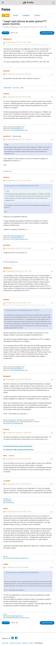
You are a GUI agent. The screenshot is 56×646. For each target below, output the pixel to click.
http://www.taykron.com (17, 126)
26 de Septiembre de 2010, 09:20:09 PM (17, 379)
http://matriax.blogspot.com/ (20, 130)
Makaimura (7, 39)
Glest (21, 87)
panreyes (6, 245)
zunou (5, 508)
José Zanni (16, 87)
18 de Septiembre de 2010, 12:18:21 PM (17, 271)
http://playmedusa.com (12, 421)
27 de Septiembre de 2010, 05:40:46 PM (17, 459)
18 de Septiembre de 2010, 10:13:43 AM (17, 139)
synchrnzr (7, 136)
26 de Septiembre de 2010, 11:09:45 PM (17, 433)
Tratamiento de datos (15, 643)
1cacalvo (6, 481)
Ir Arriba (5, 622)
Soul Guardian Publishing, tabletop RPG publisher (18, 446)
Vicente (6, 429)
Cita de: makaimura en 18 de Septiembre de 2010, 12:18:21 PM (22, 310)
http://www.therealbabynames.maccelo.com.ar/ (16, 617)
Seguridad (25, 643)
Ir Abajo (5, 32)
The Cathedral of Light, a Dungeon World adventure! (18, 449)
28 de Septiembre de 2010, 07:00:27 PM (17, 512)
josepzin (6, 71)
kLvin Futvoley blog (8, 502)
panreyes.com (14, 262)
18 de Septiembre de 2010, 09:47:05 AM (17, 97)
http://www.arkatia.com (17, 128)
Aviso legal (5, 643)
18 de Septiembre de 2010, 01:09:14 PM (17, 303)
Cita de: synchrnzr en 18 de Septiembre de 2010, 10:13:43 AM (22, 185)
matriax (6, 94)
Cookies (31, 643)
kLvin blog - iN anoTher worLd (7, 499)
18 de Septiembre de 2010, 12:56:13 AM (17, 42)
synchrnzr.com (7, 171)
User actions (47, 33)
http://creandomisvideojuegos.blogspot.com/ (16, 558)
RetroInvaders (8, 87)
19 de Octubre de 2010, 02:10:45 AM (15, 567)
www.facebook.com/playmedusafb (13, 423)
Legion (5, 564)
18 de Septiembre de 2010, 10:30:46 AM (17, 180)
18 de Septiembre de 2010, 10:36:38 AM (17, 248)
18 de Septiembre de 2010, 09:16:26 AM (17, 74)
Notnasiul (6, 376)
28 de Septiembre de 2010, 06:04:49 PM (17, 484)
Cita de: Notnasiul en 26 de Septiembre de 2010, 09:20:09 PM (22, 572)
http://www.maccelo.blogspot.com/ (13, 616)
